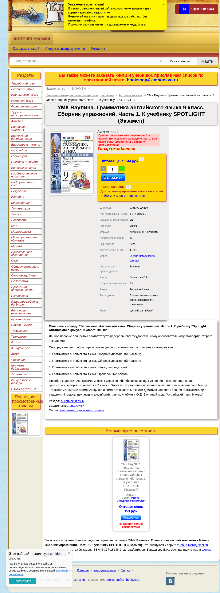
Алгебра (17, 121)
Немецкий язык (22, 100)
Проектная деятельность (22, 288)
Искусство (19, 191)
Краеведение (20, 202)
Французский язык (24, 106)
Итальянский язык (24, 95)
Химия (15, 354)
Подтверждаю (22, 580)
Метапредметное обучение (24, 239)
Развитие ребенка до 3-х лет (24, 303)
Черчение (18, 359)
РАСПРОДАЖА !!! (23, 388)
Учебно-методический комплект (81, 410)
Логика (16, 214)
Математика (21, 231)
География (19, 150)
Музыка (16, 246)
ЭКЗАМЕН (78, 88)
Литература (20, 208)
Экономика (19, 374)
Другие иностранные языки (25, 114)
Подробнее (131, 517)
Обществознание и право (25, 268)
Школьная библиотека (20, 367)
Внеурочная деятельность (22, 137)
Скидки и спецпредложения (65, 48)
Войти (105, 195)
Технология (19, 336)
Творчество (19, 331)
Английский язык (23, 83)
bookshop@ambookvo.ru (152, 80)
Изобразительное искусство (24, 175)
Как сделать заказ (105, 570)
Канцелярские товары (21, 381)
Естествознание (23, 167)
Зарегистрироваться (130, 195)
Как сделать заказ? (26, 48)
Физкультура (20, 348)
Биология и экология (19, 128)
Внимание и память (25, 144)
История (17, 197)
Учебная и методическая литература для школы (80, 95)
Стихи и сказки (22, 325)
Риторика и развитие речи (21, 312)
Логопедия (19, 220)
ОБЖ (14, 260)
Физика (16, 342)
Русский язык (20, 319)
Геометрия (19, 156)
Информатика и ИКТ (23, 184)
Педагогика (19, 281)
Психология (19, 296)
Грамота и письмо (24, 162)
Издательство (55, 88)
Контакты (98, 48)
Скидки (125, 570)
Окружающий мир (23, 275)
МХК (14, 225)
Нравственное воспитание (21, 253)
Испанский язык (22, 89)
